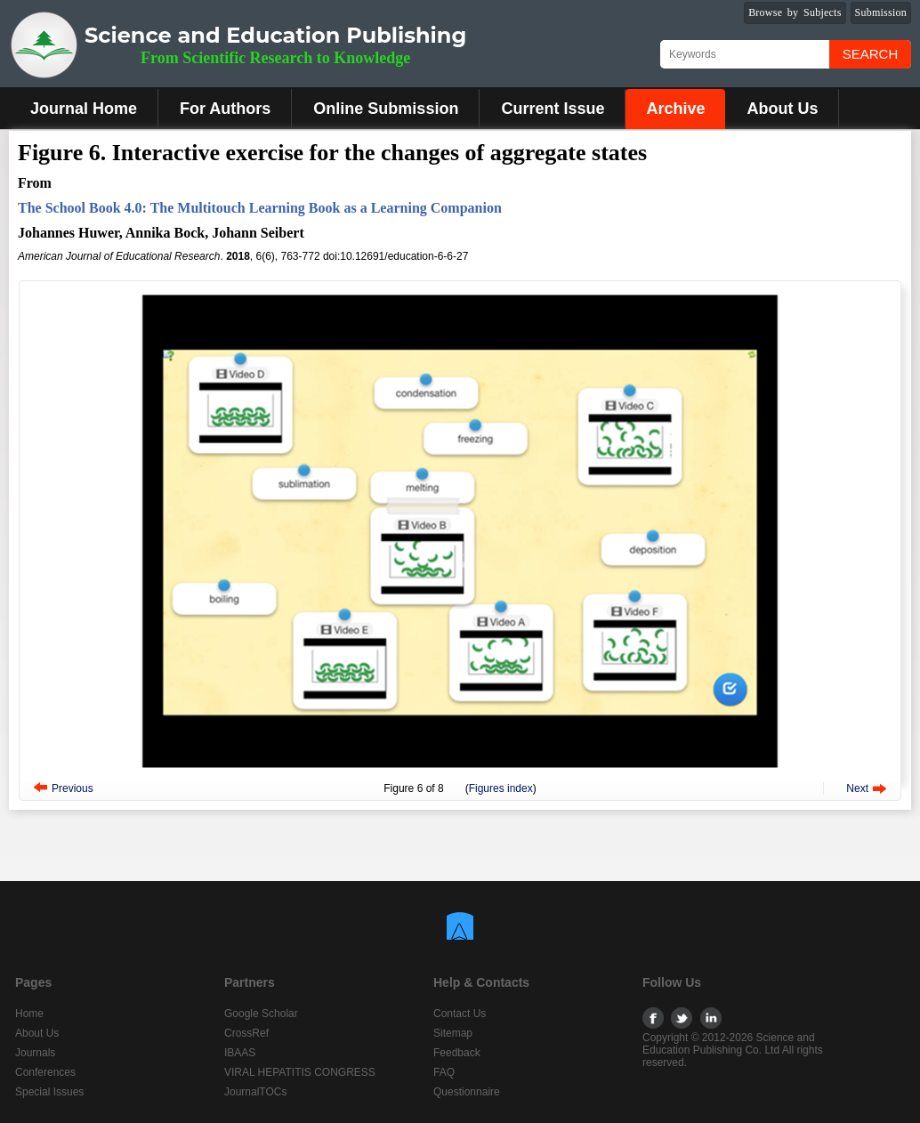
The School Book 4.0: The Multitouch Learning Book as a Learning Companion (260, 207)
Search (871, 53)
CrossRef (246, 1033)
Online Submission (385, 108)
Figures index (501, 788)
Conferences (45, 1072)
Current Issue (552, 108)
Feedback (456, 1052)
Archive (675, 108)
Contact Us (459, 1013)
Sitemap (452, 1033)
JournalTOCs (255, 1092)
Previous (72, 788)
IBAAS (239, 1052)
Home (29, 1013)
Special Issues (49, 1092)
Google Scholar (261, 1013)
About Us (782, 108)
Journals (35, 1052)
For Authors (225, 108)
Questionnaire (466, 1092)
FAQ (444, 1072)
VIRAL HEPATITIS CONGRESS (299, 1072)
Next (857, 788)
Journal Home (83, 108)
